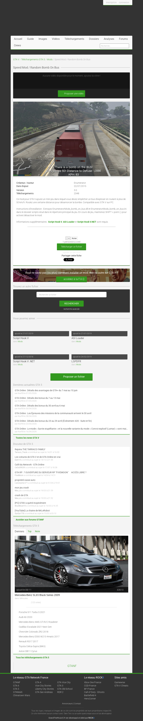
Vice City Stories (43, 685)
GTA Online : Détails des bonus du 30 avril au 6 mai (40, 405)
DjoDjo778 (19, 513)
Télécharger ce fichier (71, 246)
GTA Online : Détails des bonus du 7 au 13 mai (37, 398)
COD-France (90, 685)
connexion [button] (124, 2)
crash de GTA (21, 495)
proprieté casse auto (25, 480)
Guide (30, 38)
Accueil (18, 38)
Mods (50, 59)
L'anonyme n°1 (21, 483)
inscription (111, 2)
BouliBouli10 (20, 506)
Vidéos (56, 38)
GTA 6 (16, 685)
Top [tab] (29, 531)
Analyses (109, 38)
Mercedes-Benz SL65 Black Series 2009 (37, 595)
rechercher (71, 303)
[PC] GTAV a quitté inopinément (30, 503)
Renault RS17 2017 (28, 641)
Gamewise (119, 682)
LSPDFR (76, 361)
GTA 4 (38, 682)
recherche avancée (71, 309)
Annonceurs (67, 703)
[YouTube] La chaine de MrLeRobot (32, 510)
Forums (123, 38)
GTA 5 (16, 689)
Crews (17, 45)
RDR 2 (60, 692)
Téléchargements (74, 38)
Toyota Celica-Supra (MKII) (32, 646)
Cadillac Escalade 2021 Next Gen (35, 627)
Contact (77, 703)
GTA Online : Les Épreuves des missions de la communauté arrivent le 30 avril (53, 413)
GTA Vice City (64, 682)
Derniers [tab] (19, 531)
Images (43, 38)
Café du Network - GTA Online (29, 464)
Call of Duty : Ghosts (94, 692)
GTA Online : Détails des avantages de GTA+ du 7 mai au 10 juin (46, 390)
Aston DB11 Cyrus (28, 651)
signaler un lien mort (71, 252)
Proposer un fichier (71, 376)
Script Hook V (21, 338)
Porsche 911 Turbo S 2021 (32, 612)
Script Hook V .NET (24, 361)
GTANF (72, 666)
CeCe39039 (20, 467)
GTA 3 (60, 685)
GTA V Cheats (121, 685)
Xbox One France (92, 682)
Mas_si (18, 490)
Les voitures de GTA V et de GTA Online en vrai (37, 457)
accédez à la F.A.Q (71, 279)
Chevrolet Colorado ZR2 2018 (33, 631)
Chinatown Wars (21, 695)
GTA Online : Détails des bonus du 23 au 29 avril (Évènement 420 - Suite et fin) (53, 421)
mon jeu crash (22, 487)
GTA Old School (64, 689)
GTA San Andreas (44, 692)
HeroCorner (90, 698)
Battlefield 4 (90, 695)
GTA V (16, 59)
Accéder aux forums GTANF (30, 519)
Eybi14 (18, 460)
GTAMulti (17, 692)
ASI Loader (78, 338)
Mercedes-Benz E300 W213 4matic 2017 (39, 636)
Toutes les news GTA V (27, 437)
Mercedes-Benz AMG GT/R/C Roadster (38, 622)
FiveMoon (19, 475)
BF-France (89, 689)
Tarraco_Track (21, 452)
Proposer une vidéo (71, 93)
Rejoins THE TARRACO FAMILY (30, 449)
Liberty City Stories (44, 689)
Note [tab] (37, 531)
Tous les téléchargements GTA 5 (32, 657)
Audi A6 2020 (25, 617)
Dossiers (94, 38)
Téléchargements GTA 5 (33, 59)
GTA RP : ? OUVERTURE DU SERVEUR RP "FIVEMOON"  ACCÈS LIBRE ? (50, 472)
